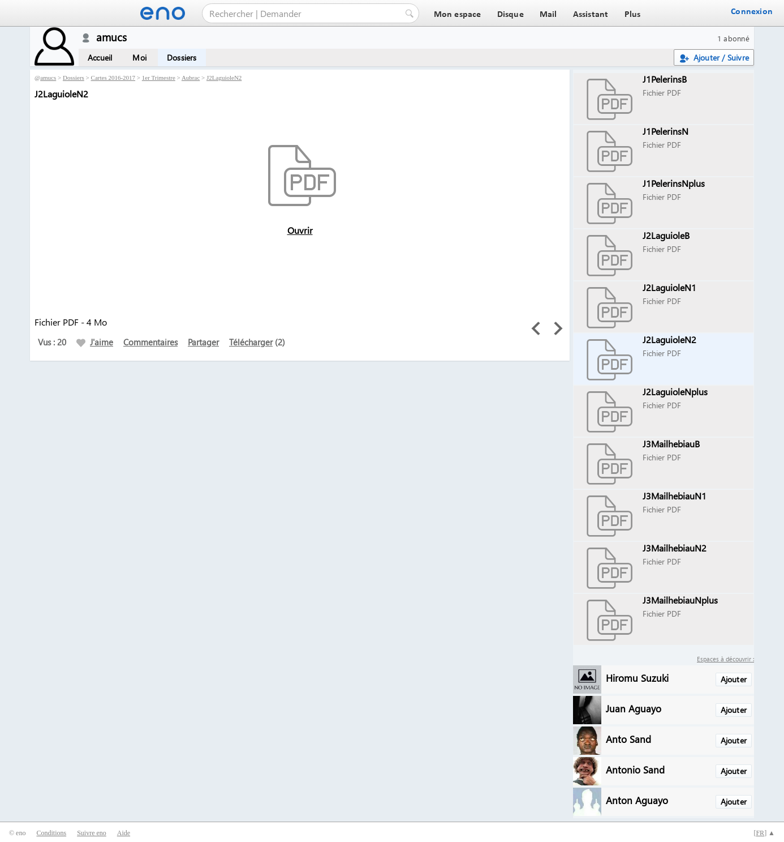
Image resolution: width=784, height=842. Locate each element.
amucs (48, 77)
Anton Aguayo (637, 799)
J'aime (94, 342)
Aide (123, 833)
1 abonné (733, 38)
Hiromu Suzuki (637, 677)
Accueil (100, 57)
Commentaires (150, 342)
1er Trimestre (158, 77)
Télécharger (251, 342)
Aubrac (191, 77)
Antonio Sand (635, 769)
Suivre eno (91, 833)
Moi (139, 57)
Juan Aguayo (633, 708)
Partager (203, 342)
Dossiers (182, 57)
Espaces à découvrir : (725, 659)
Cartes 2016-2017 (113, 77)
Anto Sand (628, 738)
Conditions (51, 833)
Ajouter (734, 679)
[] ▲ (764, 833)
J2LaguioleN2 (224, 77)
